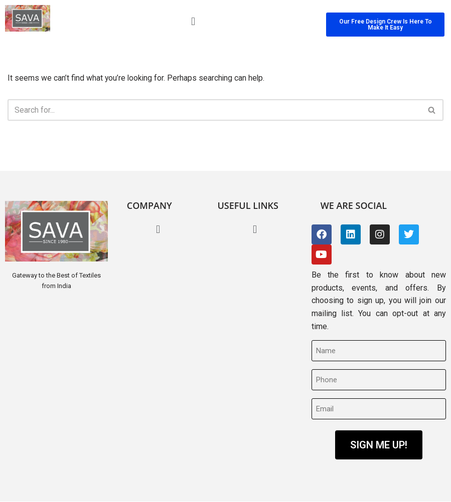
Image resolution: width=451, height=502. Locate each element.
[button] (193, 21)
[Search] (214, 110)
